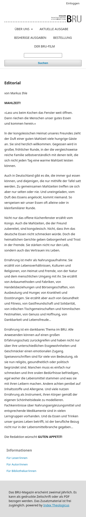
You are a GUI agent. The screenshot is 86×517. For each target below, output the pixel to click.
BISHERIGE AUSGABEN (30, 38)
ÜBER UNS (22, 29)
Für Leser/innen (17, 458)
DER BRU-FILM (44, 46)
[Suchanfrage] (43, 55)
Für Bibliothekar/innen (21, 471)
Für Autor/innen (17, 464)
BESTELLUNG (62, 38)
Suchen (43, 63)
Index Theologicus (56, 505)
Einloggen (72, 3)
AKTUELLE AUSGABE (54, 29)
